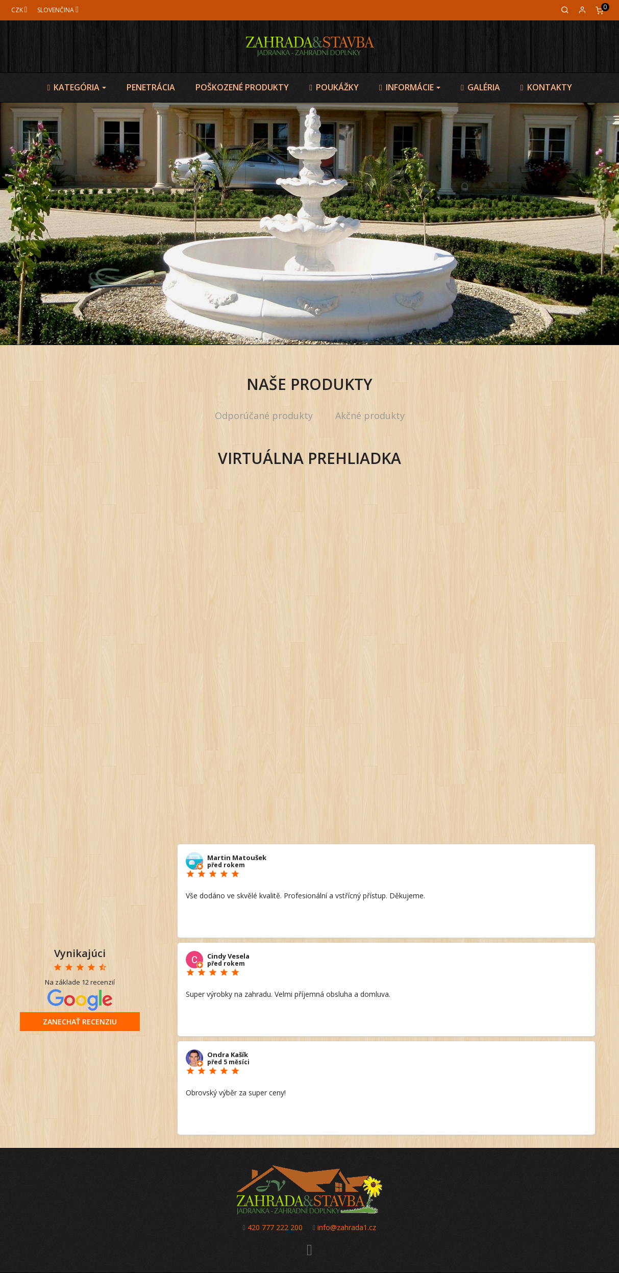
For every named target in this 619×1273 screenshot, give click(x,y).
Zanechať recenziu (80, 1021)
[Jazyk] (58, 10)
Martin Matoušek (236, 857)
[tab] (264, 416)
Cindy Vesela (228, 956)
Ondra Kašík (227, 1054)
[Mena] (19, 10)
